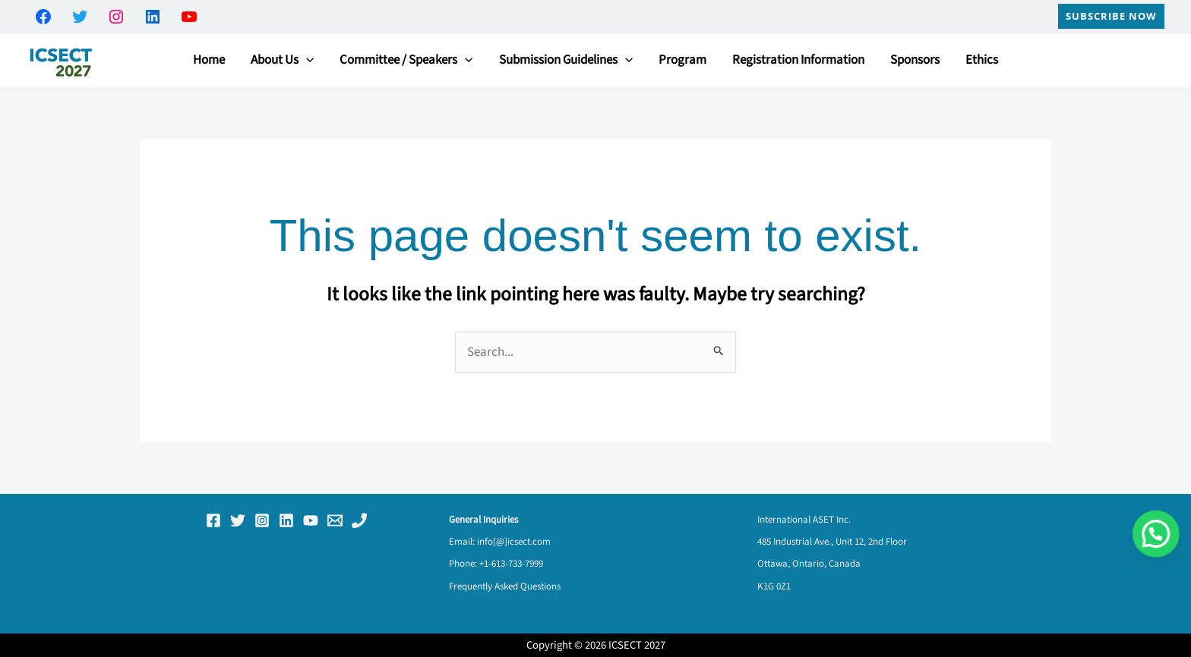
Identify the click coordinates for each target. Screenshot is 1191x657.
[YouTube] (310, 520)
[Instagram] (262, 520)
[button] (1111, 16)
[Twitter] (237, 520)
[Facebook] (213, 520)
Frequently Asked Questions (505, 586)
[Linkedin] (286, 520)
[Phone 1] (359, 520)
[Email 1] (335, 520)
